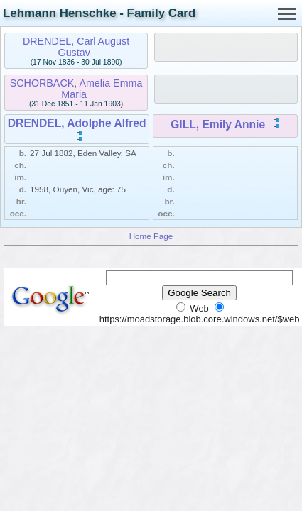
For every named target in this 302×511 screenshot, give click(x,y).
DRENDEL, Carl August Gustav (76, 46)
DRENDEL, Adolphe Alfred (77, 123)
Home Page (151, 236)
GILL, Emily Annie (218, 125)
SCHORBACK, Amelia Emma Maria (76, 88)
